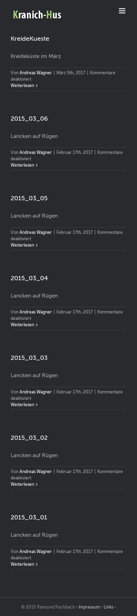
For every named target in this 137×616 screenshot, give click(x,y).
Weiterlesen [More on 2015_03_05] (22, 245)
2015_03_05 (29, 198)
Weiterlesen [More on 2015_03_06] (22, 165)
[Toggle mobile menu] (122, 11)
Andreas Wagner (36, 72)
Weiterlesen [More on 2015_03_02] (22, 484)
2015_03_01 (29, 517)
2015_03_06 (29, 118)
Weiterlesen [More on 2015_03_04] (22, 324)
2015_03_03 (29, 357)
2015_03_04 (29, 278)
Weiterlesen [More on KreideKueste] (22, 85)
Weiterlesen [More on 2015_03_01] (22, 564)
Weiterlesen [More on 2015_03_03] (22, 404)
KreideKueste (30, 38)
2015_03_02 (29, 437)
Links (108, 607)
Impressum (89, 607)
